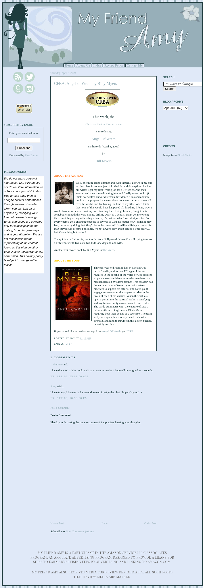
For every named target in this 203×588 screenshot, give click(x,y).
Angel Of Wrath (104, 139)
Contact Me (135, 65)
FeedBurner (31, 155)
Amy (53, 386)
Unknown (56, 364)
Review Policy (113, 65)
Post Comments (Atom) (80, 531)
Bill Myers (104, 161)
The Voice (108, 250)
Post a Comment (59, 407)
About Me (83, 65)
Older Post (150, 523)
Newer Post (57, 523)
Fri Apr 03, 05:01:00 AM (69, 376)
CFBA (69, 344)
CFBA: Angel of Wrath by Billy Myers (85, 83)
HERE (129, 331)
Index (97, 65)
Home (69, 65)
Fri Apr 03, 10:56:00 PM (69, 398)
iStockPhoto (184, 155)
